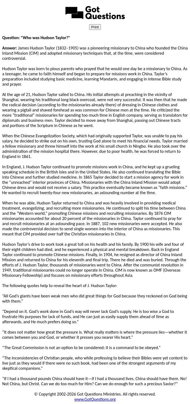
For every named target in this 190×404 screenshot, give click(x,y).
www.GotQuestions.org (95, 399)
